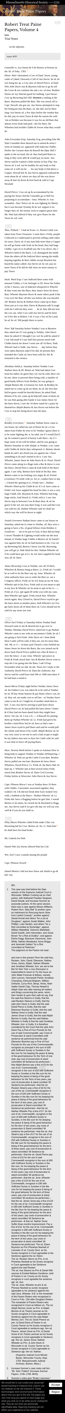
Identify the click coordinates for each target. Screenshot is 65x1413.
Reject (56, 1391)
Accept (55, 1384)
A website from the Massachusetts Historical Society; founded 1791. (32, 2)
